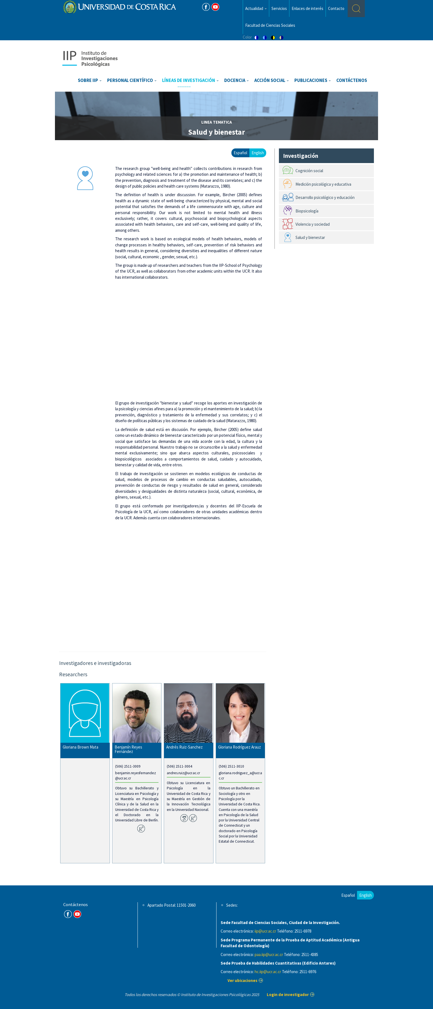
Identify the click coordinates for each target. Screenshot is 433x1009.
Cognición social (309, 170)
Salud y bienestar (310, 237)
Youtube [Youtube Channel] (215, 7)
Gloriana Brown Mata (80, 747)
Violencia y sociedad (312, 224)
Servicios (279, 8)
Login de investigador (288, 994)
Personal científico (132, 80)
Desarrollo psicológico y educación (325, 197)
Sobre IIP (90, 80)
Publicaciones (312, 80)
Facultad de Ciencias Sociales (270, 25)
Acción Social (271, 80)
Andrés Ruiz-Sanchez (184, 747)
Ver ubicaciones (242, 980)
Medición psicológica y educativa (323, 184)
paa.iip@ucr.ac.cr (269, 954)
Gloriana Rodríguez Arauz (239, 747)
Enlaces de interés (307, 8)
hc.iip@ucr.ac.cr (268, 971)
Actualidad (256, 8)
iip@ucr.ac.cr (265, 931)
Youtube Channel (77, 914)
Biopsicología (306, 211)
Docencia (236, 80)
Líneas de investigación (190, 80)
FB (206, 7)
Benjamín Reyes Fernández (128, 749)
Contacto (336, 8)
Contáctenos (351, 80)
